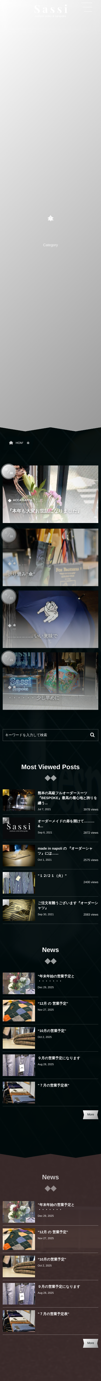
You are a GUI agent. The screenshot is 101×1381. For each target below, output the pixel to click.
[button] (86, 7)
